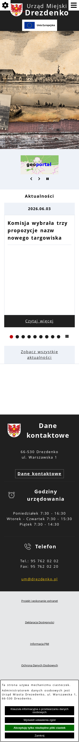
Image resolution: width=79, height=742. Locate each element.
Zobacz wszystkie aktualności (39, 354)
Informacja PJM (39, 644)
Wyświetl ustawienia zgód (40, 720)
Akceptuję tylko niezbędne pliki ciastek (39, 727)
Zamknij (39, 735)
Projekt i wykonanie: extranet (39, 601)
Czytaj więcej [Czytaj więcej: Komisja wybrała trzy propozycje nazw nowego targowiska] (39, 320)
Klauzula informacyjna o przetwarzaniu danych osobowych (39, 710)
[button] (31, 179)
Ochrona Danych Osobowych (39, 665)
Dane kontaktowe (39, 473)
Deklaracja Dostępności (39, 622)
